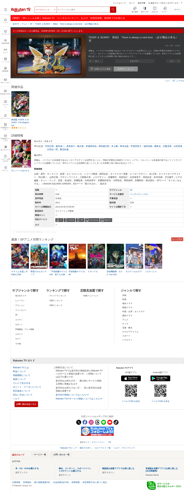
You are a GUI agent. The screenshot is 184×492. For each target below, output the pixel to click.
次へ (172, 61)
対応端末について (21, 391)
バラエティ (127, 340)
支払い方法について (23, 394)
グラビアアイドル (130, 332)
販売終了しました (126, 69)
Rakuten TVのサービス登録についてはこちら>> (79, 398)
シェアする (178, 80)
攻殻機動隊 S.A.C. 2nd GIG (115, 272)
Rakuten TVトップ (69, 448)
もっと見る (177, 239)
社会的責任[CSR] (61, 482)
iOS (81, 220)
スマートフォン (98, 442)
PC (61, 220)
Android (71, 220)
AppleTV (108, 220)
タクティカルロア (134, 271)
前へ (97, 61)
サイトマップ (128, 448)
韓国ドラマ (127, 307)
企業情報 (16, 482)
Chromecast (94, 220)
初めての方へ (86, 448)
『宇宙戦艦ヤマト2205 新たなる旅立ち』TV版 (58, 274)
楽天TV (16, 24)
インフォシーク (119, 3)
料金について (19, 371)
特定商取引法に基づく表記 (95, 482)
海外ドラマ (127, 303)
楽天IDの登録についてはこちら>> (72, 394)
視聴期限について (21, 375)
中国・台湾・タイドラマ (133, 311)
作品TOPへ (134, 61)
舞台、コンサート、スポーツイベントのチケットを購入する (75, 469)
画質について (19, 379)
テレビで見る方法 (21, 383)
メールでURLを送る (131, 401)
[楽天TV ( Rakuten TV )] (21, 11)
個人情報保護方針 (42, 482)
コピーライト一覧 (102, 448)
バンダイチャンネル (139, 194)
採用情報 (76, 482)
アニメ (125, 319)
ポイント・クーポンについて (27, 387)
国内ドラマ (127, 315)
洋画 (124, 295)
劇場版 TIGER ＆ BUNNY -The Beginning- (20, 122)
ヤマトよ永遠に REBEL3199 (19, 272)
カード (132, 3)
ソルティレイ (151, 271)
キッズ (125, 324)
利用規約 (27, 482)
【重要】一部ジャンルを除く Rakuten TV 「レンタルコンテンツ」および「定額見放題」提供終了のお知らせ (68, 18)
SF (131, 190)
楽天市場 (141, 3)
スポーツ (126, 336)
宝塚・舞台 (127, 328)
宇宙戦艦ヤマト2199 (77, 272)
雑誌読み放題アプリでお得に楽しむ (118, 468)
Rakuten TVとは (21, 367)
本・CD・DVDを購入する (27, 468)
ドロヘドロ (93, 271)
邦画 (124, 299)
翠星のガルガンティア (38, 272)
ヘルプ (167, 81)
